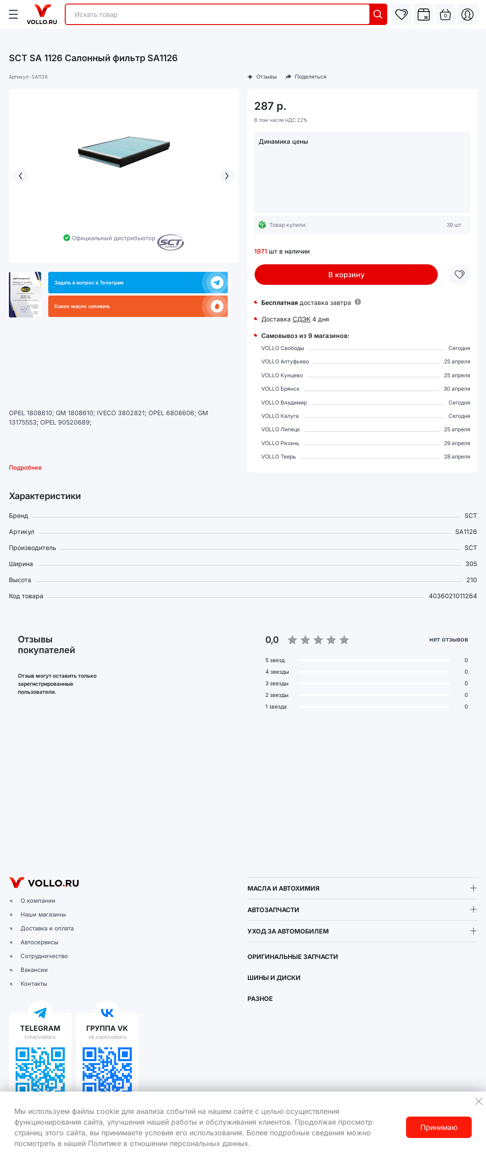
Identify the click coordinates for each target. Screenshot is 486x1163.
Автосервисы (40, 942)
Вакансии (34, 969)
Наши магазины (43, 914)
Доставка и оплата (47, 928)
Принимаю (438, 1127)
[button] (243, 794)
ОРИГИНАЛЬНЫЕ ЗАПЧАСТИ (292, 956)
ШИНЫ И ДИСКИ (274, 977)
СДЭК (301, 319)
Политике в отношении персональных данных (168, 1143)
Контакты (34, 983)
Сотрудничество (44, 955)
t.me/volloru (40, 1037)
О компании (38, 900)
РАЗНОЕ (260, 998)
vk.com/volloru (107, 1037)
